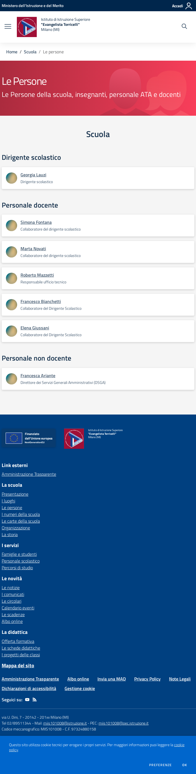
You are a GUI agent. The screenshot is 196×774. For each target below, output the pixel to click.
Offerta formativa (18, 641)
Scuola (30, 51)
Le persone (12, 507)
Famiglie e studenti (19, 554)
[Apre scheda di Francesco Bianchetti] (11, 304)
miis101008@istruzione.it (65, 723)
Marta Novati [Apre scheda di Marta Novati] (33, 248)
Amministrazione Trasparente (30, 678)
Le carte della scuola (21, 521)
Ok (184, 765)
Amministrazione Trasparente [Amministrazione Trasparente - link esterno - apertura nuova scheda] (29, 474)
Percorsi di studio (17, 567)
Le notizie (11, 587)
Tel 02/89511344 (16, 723)
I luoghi (8, 500)
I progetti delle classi (21, 654)
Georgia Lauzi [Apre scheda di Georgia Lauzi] (33, 174)
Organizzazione (16, 527)
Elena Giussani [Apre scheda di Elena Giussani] (34, 327)
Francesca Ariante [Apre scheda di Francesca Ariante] (37, 375)
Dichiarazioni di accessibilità (29, 688)
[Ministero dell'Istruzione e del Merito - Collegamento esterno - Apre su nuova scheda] (32, 5)
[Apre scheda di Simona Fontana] (11, 225)
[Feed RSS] (34, 699)
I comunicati (13, 594)
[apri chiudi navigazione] (7, 27)
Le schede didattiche (21, 648)
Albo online (12, 621)
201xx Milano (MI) (54, 717)
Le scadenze (13, 614)
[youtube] (27, 699)
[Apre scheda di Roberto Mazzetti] (11, 278)
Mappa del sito (18, 665)
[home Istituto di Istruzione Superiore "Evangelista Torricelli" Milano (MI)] (53, 27)
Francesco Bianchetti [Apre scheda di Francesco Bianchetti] (40, 301)
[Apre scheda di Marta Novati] (11, 252)
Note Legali (180, 678)
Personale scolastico (21, 560)
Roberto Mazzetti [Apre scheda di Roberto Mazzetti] (37, 275)
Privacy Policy (147, 678)
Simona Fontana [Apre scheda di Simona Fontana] (36, 222)
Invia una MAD (111, 678)
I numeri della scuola (21, 514)
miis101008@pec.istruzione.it (124, 723)
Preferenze (160, 765)
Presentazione (15, 494)
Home (11, 51)
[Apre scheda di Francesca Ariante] (11, 378)
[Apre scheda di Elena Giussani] (11, 331)
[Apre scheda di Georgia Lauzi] (11, 178)
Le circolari (11, 601)
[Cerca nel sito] (184, 27)
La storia (10, 534)
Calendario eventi (18, 607)
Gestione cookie (80, 688)
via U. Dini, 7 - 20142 (19, 717)
